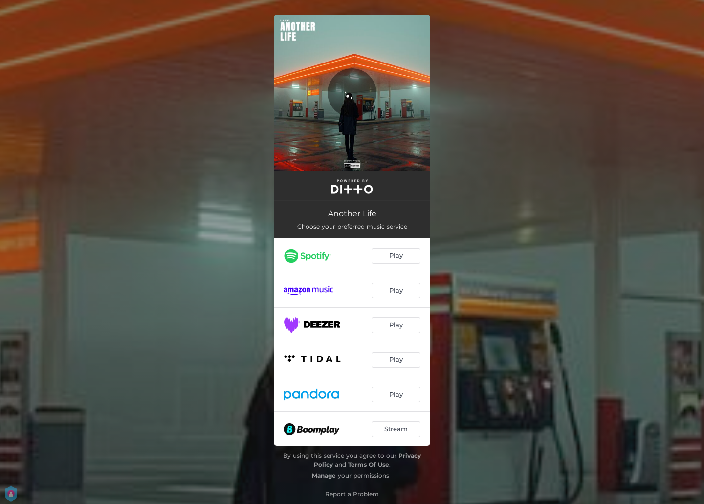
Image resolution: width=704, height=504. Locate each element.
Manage (324, 475)
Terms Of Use (368, 464)
